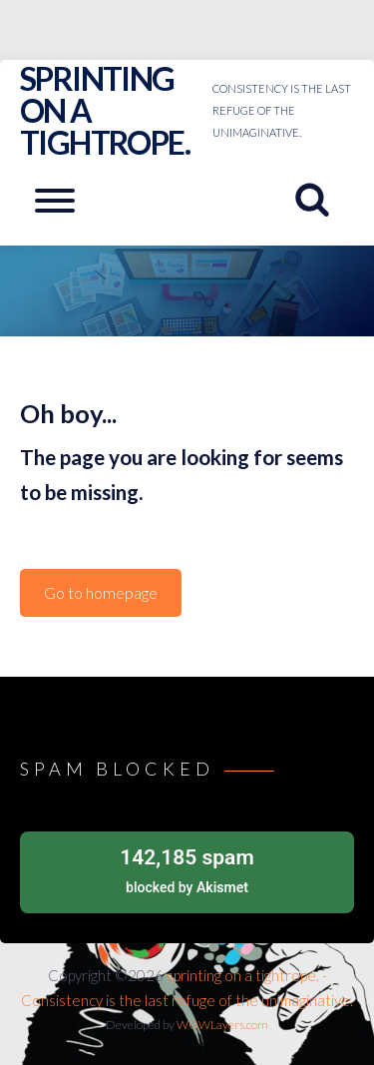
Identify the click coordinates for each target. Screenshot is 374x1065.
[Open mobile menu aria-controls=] (55, 201)
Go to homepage (101, 592)
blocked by (187, 868)
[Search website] (319, 201)
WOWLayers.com (222, 1024)
